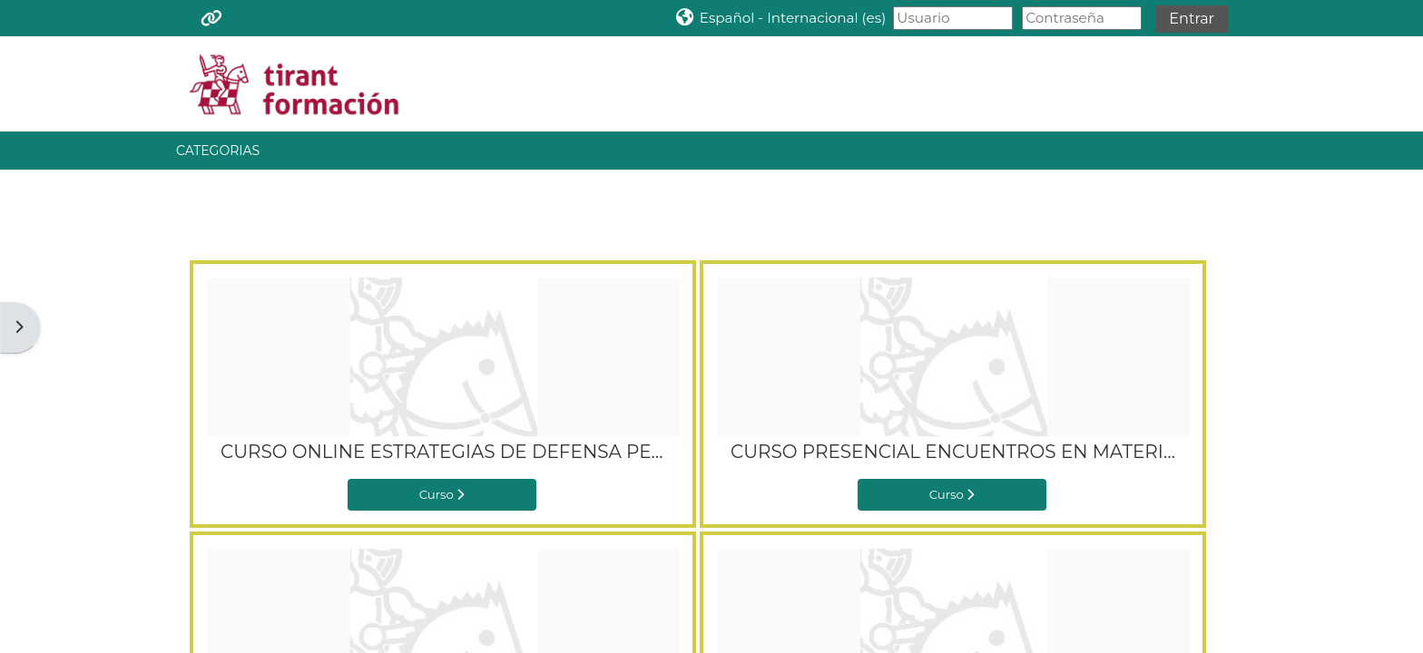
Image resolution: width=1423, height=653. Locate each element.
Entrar (1191, 18)
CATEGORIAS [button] (218, 150)
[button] (780, 18)
